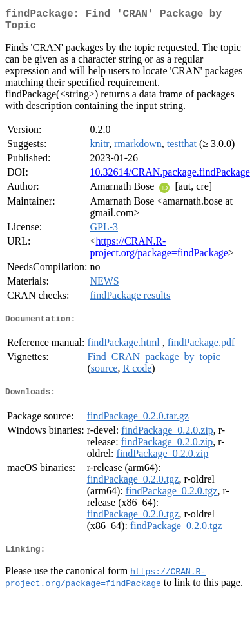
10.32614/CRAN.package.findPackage (169, 177)
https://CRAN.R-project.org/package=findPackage (159, 252)
